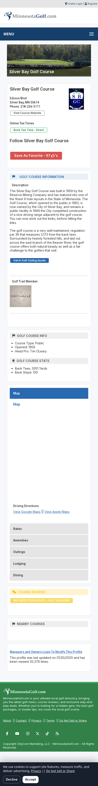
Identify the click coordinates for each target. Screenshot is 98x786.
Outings (19, 552)
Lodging (19, 563)
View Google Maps (27, 512)
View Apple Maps (57, 512)
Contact (21, 720)
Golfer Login (75, 3)
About (7, 720)
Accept (30, 779)
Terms (50, 720)
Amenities (20, 540)
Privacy (36, 720)
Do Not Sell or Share (73, 720)
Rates (17, 529)
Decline (12, 779)
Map (16, 393)
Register (92, 3)
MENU (8, 34)
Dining (18, 575)
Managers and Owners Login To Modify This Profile (46, 652)
